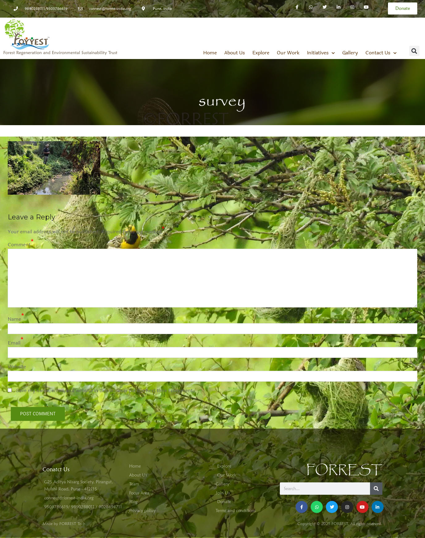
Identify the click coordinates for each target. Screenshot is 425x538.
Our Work (288, 53)
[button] (414, 51)
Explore (260, 53)
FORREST (344, 470)
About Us (234, 53)
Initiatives (321, 53)
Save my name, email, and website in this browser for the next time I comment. (105, 390)
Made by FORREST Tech (64, 523)
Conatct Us (56, 469)
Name (14, 319)
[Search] (376, 488)
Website (17, 367)
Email (14, 343)
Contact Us (381, 53)
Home (210, 53)
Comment (19, 244)
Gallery (350, 53)
